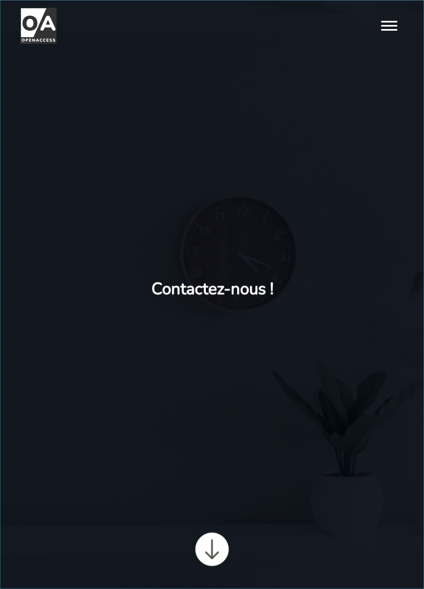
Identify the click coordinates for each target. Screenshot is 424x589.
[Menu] (389, 27)
